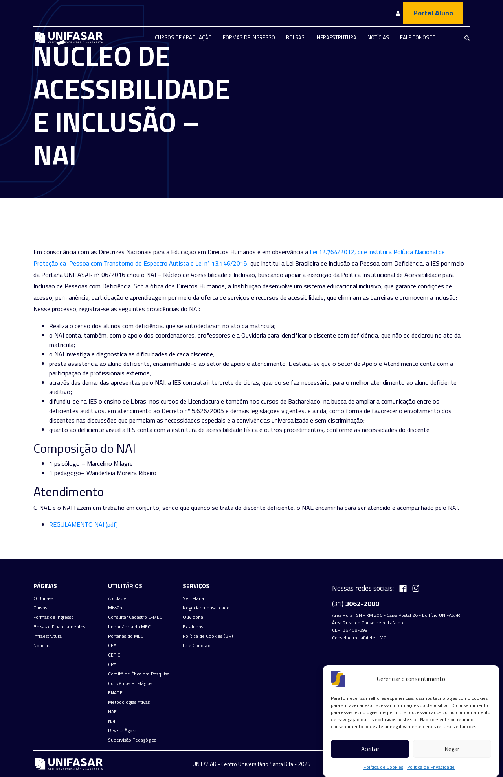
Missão (115, 607)
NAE (112, 711)
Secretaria (193, 598)
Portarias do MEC (125, 636)
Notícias (378, 37)
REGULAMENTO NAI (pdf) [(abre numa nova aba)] (83, 524)
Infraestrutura (336, 37)
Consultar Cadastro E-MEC (135, 617)
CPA (112, 664)
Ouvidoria (193, 617)
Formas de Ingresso (249, 37)
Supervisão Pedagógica (132, 740)
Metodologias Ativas (129, 702)
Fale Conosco (418, 37)
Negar (452, 748)
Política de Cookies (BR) (208, 636)
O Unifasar (44, 598)
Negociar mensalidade (206, 607)
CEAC (113, 645)
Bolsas (295, 37)
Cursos (40, 607)
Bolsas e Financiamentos (59, 626)
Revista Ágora (122, 730)
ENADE (115, 692)
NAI (111, 721)
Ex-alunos (193, 626)
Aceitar (370, 748)
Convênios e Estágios (130, 683)
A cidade (117, 598)
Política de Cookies (383, 767)
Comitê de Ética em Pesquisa (138, 673)
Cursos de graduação (183, 37)
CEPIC (114, 655)
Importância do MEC (129, 626)
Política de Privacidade (431, 767)
